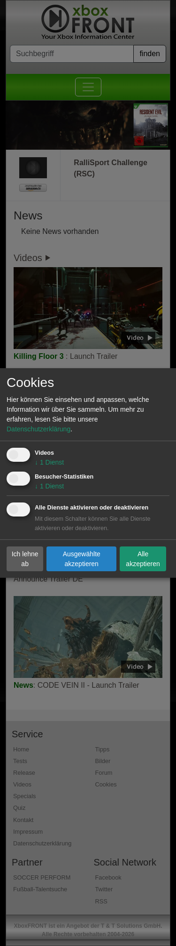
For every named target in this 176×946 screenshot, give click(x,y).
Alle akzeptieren (143, 558)
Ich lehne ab (25, 558)
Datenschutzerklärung (38, 429)
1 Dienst (49, 462)
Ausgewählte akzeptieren (81, 558)
